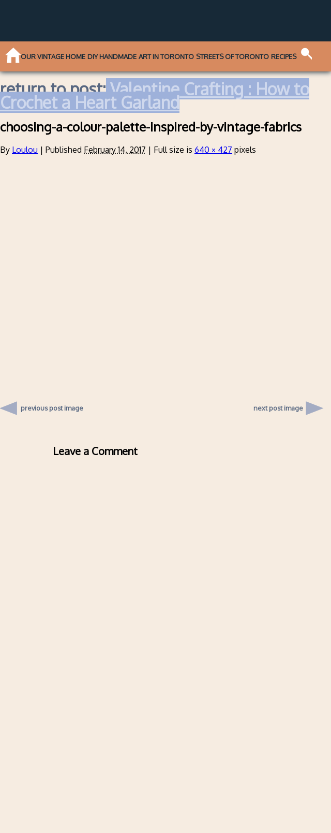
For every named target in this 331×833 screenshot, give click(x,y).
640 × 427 (213, 149)
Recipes (283, 56)
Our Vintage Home (53, 56)
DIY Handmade (112, 56)
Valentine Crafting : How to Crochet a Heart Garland (154, 95)
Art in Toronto (166, 56)
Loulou (25, 149)
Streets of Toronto (232, 56)
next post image (278, 408)
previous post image (52, 405)
